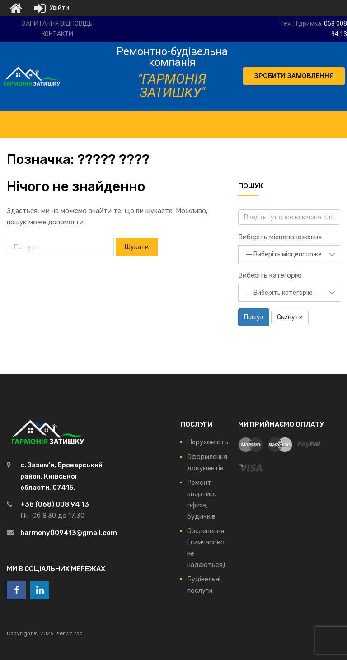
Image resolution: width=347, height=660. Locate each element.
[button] (294, 76)
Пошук (253, 317)
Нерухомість (207, 442)
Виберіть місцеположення (280, 237)
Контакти (57, 34)
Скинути (290, 317)
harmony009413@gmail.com (68, 533)
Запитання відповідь (57, 24)
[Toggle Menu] (172, 120)
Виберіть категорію (270, 275)
